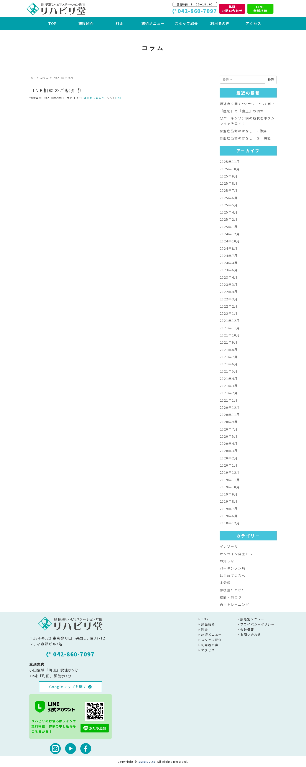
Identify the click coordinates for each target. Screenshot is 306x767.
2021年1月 (229, 400)
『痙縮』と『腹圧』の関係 (242, 111)
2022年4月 (229, 291)
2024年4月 (229, 262)
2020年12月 (230, 407)
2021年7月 (229, 357)
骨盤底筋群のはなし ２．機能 (245, 138)
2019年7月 (229, 508)
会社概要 (247, 629)
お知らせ (227, 561)
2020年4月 (229, 443)
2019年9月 (229, 494)
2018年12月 (230, 523)
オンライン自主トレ (236, 554)
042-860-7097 (70, 654)
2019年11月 (230, 479)
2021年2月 (229, 393)
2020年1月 (229, 465)
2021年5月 (229, 371)
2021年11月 (230, 328)
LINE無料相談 (260, 9)
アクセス (253, 23)
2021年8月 (229, 349)
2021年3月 (229, 385)
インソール (229, 546)
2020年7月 (229, 429)
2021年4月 (229, 378)
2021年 (58, 78)
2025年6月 (229, 197)
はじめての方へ (94, 97)
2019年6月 (229, 516)
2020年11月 (230, 414)
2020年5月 (229, 436)
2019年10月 (230, 487)
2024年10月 (230, 241)
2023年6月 (229, 270)
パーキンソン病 (232, 568)
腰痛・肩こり (231, 597)
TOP (52, 23)
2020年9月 (229, 421)
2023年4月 (229, 277)
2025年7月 (229, 190)
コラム (44, 78)
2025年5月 (229, 205)
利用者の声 (220, 23)
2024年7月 (229, 255)
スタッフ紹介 (186, 23)
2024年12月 (230, 234)
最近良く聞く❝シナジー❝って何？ (247, 103)
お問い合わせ (250, 634)
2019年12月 (230, 472)
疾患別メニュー (252, 619)
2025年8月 (229, 183)
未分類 (225, 582)
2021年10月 (230, 335)
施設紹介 (86, 23)
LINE (118, 97)
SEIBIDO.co (147, 761)
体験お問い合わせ (232, 9)
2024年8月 (229, 248)
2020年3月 (229, 450)
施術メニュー (153, 23)
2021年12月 (230, 320)
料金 (119, 23)
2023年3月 (229, 284)
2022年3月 (229, 299)
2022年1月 (229, 313)
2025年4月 (229, 212)
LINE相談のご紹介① (55, 90)
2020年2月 (229, 458)
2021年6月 (229, 364)
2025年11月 (230, 161)
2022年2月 (229, 306)
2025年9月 (229, 176)
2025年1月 (229, 226)
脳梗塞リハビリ (232, 590)
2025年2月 (229, 219)
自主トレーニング (234, 604)
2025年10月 (230, 169)
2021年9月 (229, 342)
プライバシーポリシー (257, 624)
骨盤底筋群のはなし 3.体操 (243, 131)
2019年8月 (229, 501)
